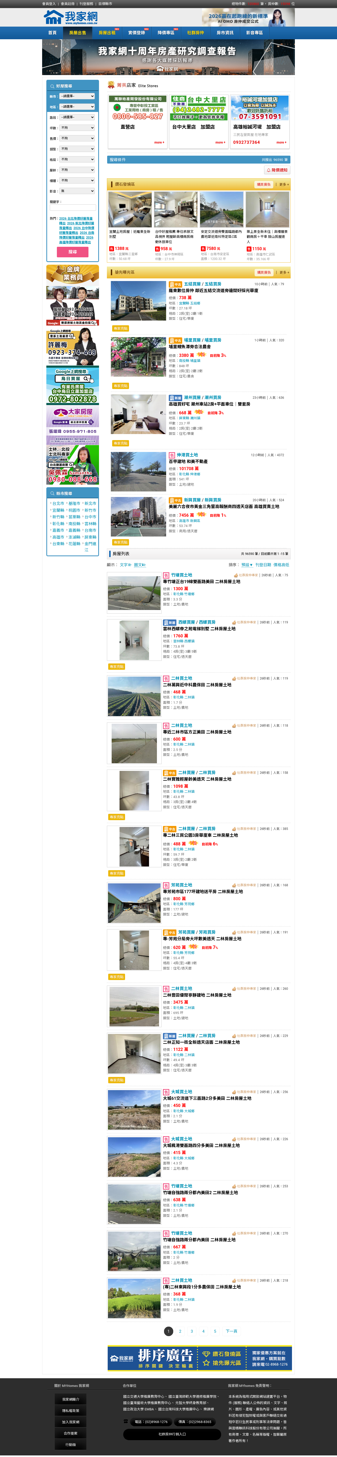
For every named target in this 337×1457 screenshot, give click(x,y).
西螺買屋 (186, 622)
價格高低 (281, 565)
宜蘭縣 (58, 510)
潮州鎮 (195, 418)
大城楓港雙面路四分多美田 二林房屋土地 (201, 1145)
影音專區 (254, 32)
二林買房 (207, 772)
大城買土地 (181, 1091)
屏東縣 (90, 537)
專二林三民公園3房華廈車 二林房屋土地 (200, 835)
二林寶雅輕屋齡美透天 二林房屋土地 (197, 779)
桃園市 (74, 510)
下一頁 (231, 1331)
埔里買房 (213, 340)
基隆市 (74, 503)
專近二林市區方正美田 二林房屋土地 (197, 732)
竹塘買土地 (181, 575)
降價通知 (277, 170)
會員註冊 (68, 4)
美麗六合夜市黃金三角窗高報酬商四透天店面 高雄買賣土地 (224, 506)
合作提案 (70, 1433)
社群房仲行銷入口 (172, 1434)
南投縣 (74, 523)
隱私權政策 (70, 1411)
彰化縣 (58, 523)
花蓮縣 (74, 544)
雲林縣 (90, 523)
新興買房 (213, 500)
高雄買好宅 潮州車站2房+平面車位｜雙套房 (209, 404)
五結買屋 (192, 284)
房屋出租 (106, 32)
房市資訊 (225, 32)
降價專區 (165, 32)
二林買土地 (181, 678)
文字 (126, 565)
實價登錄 (135, 32)
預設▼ (247, 565)
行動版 (71, 1445)
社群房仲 (195, 32)
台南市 (90, 530)
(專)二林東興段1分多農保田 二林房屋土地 (202, 1286)
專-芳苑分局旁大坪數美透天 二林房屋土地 (202, 938)
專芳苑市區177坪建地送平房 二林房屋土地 (203, 891)
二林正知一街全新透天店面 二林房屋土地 (201, 1042)
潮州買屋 (192, 397)
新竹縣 (58, 517)
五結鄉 (195, 303)
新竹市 (90, 510)
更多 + (284, 184)
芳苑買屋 (186, 932)
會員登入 (49, 4)
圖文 (140, 565)
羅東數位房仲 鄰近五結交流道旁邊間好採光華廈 (213, 290)
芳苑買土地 (181, 885)
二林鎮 (189, 697)
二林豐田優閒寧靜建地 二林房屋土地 (197, 995)
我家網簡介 (70, 1399)
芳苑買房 (207, 932)
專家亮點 (120, 329)
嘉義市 (58, 530)
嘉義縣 (74, 530)
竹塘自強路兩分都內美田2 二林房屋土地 (200, 1192)
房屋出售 (77, 32)
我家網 (84, 17)
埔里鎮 (195, 361)
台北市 (58, 503)
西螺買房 (207, 622)
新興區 (195, 521)
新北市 (90, 503)
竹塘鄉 (189, 594)
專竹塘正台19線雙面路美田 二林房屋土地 (201, 581)
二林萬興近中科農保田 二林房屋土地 (197, 684)
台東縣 (58, 544)
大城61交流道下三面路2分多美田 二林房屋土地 (207, 1098)
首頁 (52, 32)
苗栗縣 (74, 517)
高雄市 (58, 537)
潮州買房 (213, 397)
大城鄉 (189, 1111)
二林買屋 (186, 772)
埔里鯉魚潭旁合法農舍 (190, 346)
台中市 (90, 517)
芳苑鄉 (189, 904)
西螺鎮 (189, 641)
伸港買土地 (187, 454)
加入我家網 (70, 1422)
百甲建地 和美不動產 (188, 461)
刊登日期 (263, 565)
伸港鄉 (195, 474)
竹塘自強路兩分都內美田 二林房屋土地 (199, 1239)
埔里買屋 (192, 340)
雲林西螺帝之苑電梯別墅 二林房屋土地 (199, 628)
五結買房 (213, 284)
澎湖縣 (74, 537)
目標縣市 (105, 4)
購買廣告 (264, 184)
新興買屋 (192, 500)
